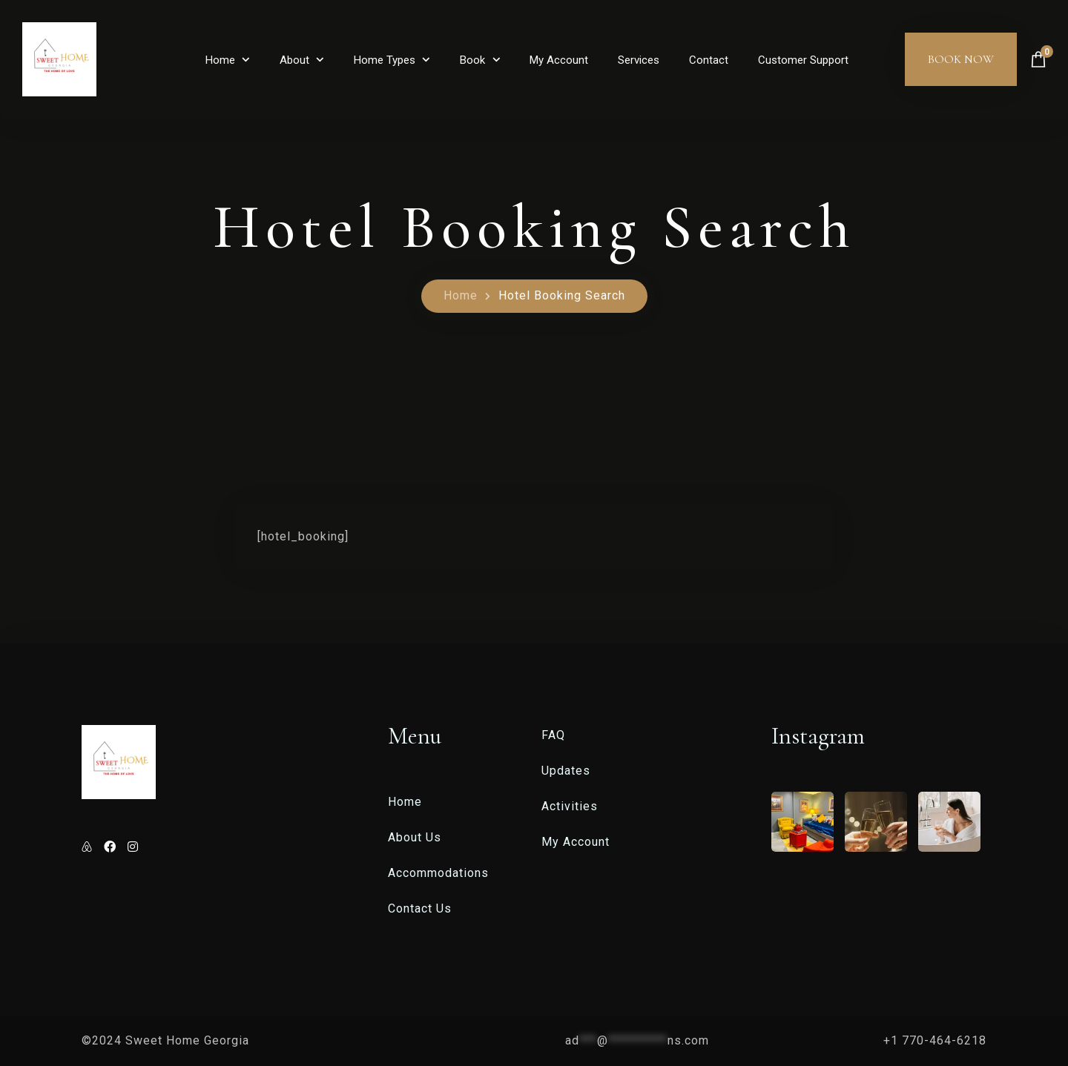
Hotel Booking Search (561, 295)
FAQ (553, 735)
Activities (569, 806)
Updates (565, 771)
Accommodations (438, 873)
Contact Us (420, 908)
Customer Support (803, 60)
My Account (559, 60)
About (294, 60)
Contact (708, 60)
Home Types (384, 60)
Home (220, 60)
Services (638, 60)
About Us (414, 837)
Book (472, 60)
